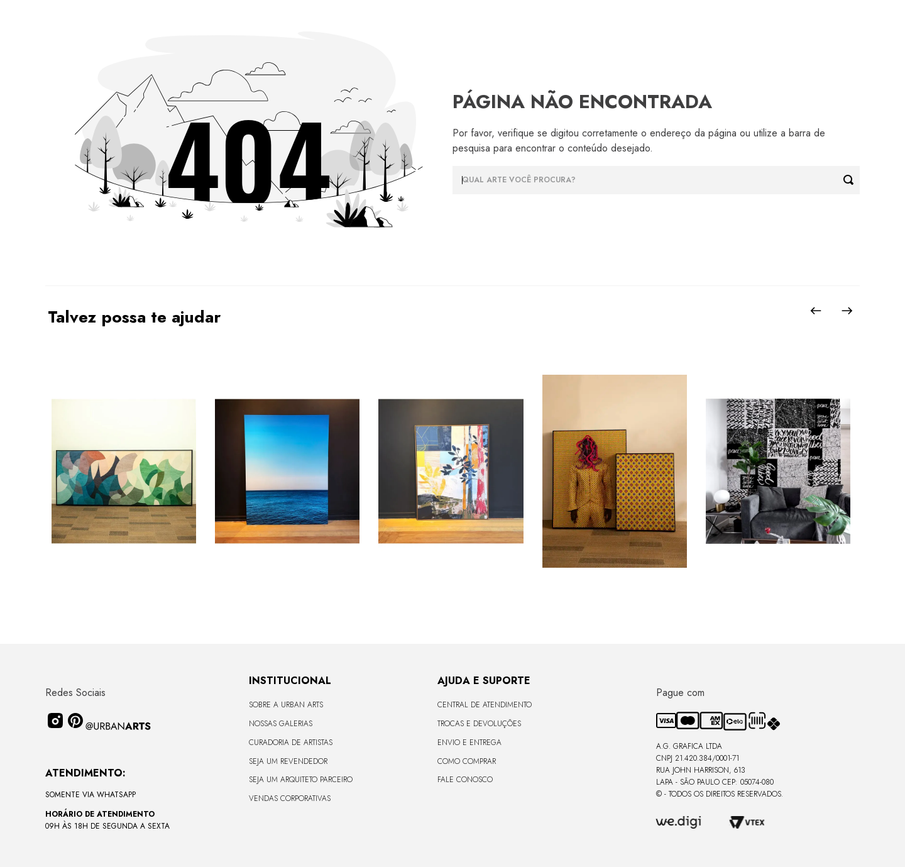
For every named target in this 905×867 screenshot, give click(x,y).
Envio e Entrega (469, 742)
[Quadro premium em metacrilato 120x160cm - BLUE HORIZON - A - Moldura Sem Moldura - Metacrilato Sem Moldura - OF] (287, 472)
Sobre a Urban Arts (286, 704)
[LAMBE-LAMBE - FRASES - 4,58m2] (778, 472)
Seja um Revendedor (288, 761)
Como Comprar (466, 761)
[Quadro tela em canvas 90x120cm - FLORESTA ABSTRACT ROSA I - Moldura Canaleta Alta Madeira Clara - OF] (450, 472)
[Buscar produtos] (851, 180)
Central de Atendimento (484, 704)
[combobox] (656, 180)
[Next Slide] (847, 311)
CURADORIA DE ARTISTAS (290, 742)
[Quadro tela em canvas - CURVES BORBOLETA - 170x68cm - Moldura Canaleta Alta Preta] (124, 472)
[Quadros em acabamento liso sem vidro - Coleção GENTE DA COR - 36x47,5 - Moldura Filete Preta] (614, 472)
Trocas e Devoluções (479, 723)
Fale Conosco (465, 779)
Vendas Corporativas (290, 798)
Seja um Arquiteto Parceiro (301, 779)
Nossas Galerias (280, 723)
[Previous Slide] (816, 311)
